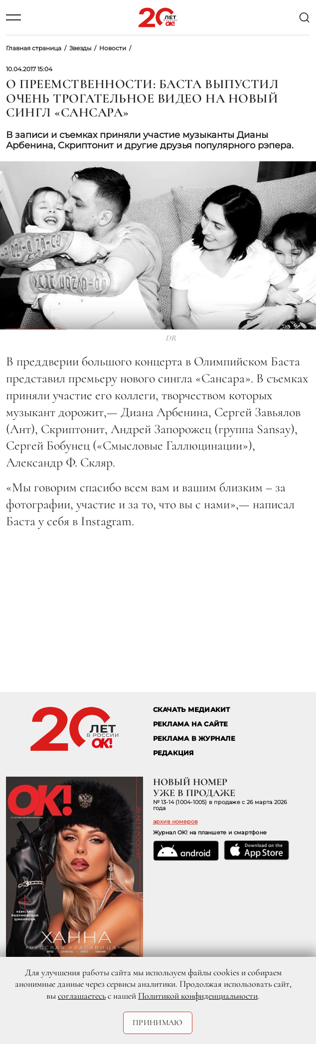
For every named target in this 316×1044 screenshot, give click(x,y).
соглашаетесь (82, 995)
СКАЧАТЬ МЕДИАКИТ (191, 709)
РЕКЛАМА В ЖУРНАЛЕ (194, 738)
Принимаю (158, 1023)
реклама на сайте (190, 724)
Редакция (173, 753)
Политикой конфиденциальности (198, 995)
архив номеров (175, 821)
